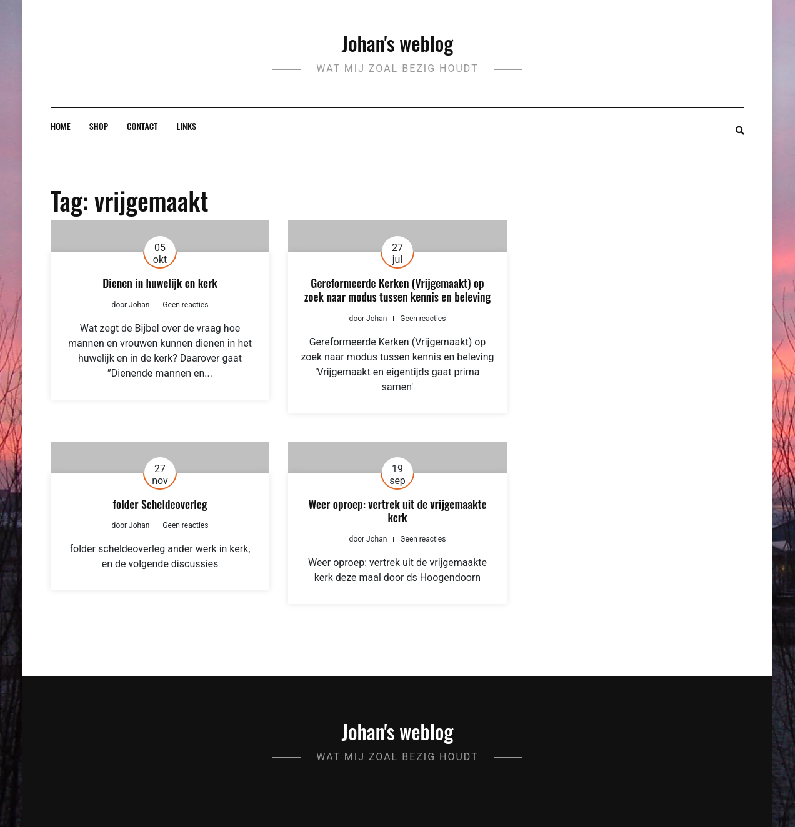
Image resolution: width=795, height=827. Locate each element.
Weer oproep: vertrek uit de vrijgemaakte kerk (398, 511)
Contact (142, 125)
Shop (98, 125)
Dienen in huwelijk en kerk (160, 283)
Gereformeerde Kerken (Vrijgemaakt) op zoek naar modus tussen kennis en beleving (397, 290)
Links (186, 125)
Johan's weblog (398, 42)
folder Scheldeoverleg (160, 504)
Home (61, 125)
